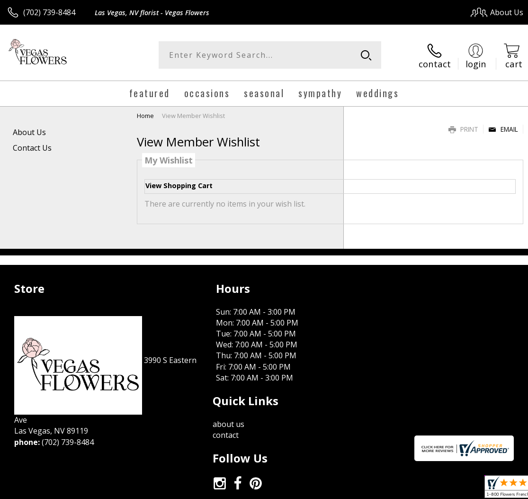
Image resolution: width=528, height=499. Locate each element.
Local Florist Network (430, 488)
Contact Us (32, 146)
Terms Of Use (308, 488)
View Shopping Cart (179, 184)
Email (503, 127)
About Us (29, 131)
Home (145, 114)
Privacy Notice (363, 488)
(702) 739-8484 (49, 12)
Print (463, 127)
